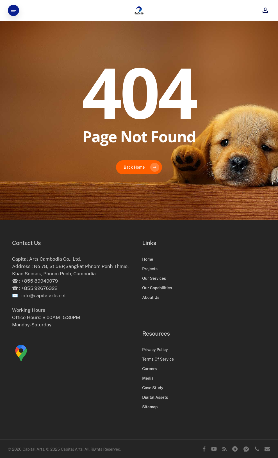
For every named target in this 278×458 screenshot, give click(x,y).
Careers (149, 369)
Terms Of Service (158, 359)
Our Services (154, 278)
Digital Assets (155, 397)
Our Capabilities (157, 288)
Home (147, 259)
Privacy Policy (155, 349)
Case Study (152, 388)
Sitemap (150, 407)
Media (147, 378)
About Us (150, 297)
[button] (13, 10)
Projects (150, 269)
